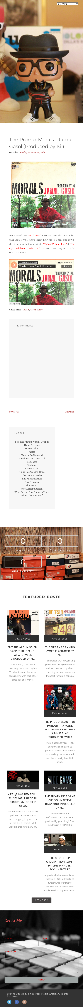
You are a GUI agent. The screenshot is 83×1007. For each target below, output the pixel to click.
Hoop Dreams (31, 445)
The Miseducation (32, 478)
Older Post (69, 412)
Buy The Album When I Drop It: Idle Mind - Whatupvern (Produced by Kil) (23, 653)
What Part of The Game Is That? (32, 492)
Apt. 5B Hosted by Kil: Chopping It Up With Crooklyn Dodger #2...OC (23, 800)
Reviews (31, 465)
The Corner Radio (32, 475)
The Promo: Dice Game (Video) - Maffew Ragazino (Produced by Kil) (60, 802)
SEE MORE (40, 900)
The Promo (36, 309)
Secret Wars (31, 468)
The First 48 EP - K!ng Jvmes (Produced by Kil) (60, 651)
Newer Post (14, 412)
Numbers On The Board (32, 458)
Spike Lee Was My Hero (32, 472)
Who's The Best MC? (32, 495)
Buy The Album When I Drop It (32, 441)
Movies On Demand (32, 455)
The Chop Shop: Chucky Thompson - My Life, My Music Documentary (60, 864)
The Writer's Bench (31, 488)
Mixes (32, 451)
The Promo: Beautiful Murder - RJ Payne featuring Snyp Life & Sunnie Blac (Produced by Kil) (60, 730)
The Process (32, 482)
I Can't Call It (32, 448)
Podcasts (32, 462)
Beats (26, 309)
